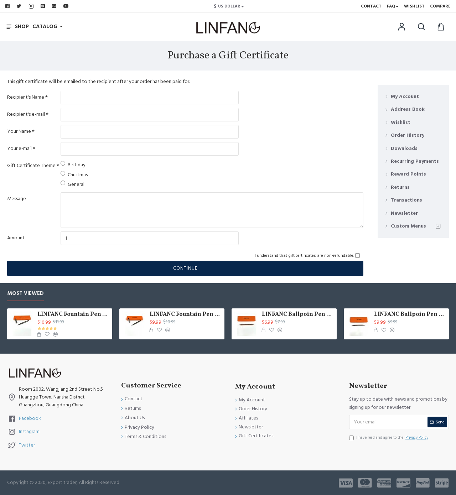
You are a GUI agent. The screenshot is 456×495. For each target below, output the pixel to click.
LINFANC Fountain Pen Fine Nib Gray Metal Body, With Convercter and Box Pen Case (186, 314)
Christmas (74, 174)
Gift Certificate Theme (31, 165)
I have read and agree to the (389, 437)
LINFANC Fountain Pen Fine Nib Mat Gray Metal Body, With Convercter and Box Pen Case (73, 314)
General (72, 184)
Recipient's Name (25, 97)
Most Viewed (25, 293)
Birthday (73, 164)
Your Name (19, 131)
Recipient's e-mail (26, 114)
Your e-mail (19, 148)
